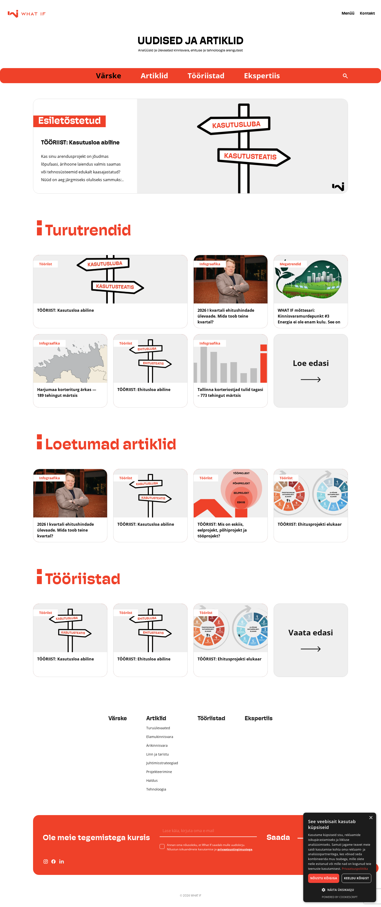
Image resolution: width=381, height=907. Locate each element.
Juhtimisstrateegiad (162, 763)
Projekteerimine (159, 771)
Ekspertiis (262, 75)
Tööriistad (206, 75)
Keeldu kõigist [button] (356, 878)
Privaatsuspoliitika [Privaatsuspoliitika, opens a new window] (355, 869)
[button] (339, 890)
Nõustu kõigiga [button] (323, 878)
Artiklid (154, 75)
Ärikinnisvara (157, 745)
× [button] (370, 818)
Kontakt (367, 14)
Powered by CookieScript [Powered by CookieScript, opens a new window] (340, 897)
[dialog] (339, 857)
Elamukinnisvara (159, 736)
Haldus (152, 780)
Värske (108, 75)
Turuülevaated (158, 728)
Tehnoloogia (156, 789)
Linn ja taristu (157, 754)
